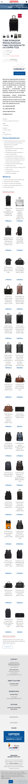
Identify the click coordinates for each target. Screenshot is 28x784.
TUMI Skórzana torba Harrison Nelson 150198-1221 (19, 387)
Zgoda (10, 781)
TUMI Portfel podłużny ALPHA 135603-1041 (19, 415)
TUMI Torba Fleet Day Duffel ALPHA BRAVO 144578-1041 (19, 269)
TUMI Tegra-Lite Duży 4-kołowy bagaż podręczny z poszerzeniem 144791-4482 (19, 300)
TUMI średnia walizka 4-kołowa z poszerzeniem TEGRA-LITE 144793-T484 (8, 329)
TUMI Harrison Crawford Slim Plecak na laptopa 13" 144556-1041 (8, 623)
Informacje (14, 722)
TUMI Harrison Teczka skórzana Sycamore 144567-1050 (19, 592)
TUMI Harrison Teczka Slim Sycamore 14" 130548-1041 (8, 592)
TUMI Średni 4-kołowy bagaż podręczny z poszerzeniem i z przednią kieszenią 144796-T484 (8, 360)
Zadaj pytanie (7, 646)
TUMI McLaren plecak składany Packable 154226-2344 (8, 534)
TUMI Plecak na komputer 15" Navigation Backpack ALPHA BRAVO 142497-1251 (19, 477)
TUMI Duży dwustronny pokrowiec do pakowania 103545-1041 (20, 623)
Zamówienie (14, 717)
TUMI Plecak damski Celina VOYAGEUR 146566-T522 (8, 504)
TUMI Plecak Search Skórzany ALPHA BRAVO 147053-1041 (8, 446)
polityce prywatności (5, 778)
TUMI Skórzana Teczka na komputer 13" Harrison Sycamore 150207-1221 (8, 418)
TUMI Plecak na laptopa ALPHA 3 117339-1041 (8, 474)
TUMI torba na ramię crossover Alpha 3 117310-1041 (8, 269)
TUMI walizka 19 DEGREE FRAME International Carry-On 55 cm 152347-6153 (8, 241)
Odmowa (17, 781)
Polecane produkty (8, 191)
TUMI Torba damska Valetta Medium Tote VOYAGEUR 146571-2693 (8, 300)
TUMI (10, 52)
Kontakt (14, 728)
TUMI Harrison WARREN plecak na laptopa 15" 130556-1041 (19, 563)
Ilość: (18, 64)
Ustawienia (23, 781)
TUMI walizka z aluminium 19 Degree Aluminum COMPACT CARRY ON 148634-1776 (20, 214)
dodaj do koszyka (19, 73)
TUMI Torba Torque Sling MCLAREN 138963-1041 (20, 240)
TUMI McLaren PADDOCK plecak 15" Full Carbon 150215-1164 (19, 535)
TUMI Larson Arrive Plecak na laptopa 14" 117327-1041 (8, 563)
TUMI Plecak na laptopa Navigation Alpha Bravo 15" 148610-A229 (19, 447)
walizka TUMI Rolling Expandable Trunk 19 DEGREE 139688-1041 (8, 212)
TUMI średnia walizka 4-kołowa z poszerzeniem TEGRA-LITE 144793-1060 (19, 329)
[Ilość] (21, 64)
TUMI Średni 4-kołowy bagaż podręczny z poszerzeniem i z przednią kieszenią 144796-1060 (19, 360)
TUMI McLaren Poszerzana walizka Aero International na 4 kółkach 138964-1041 (19, 506)
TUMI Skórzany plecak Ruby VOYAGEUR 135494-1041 (8, 387)
